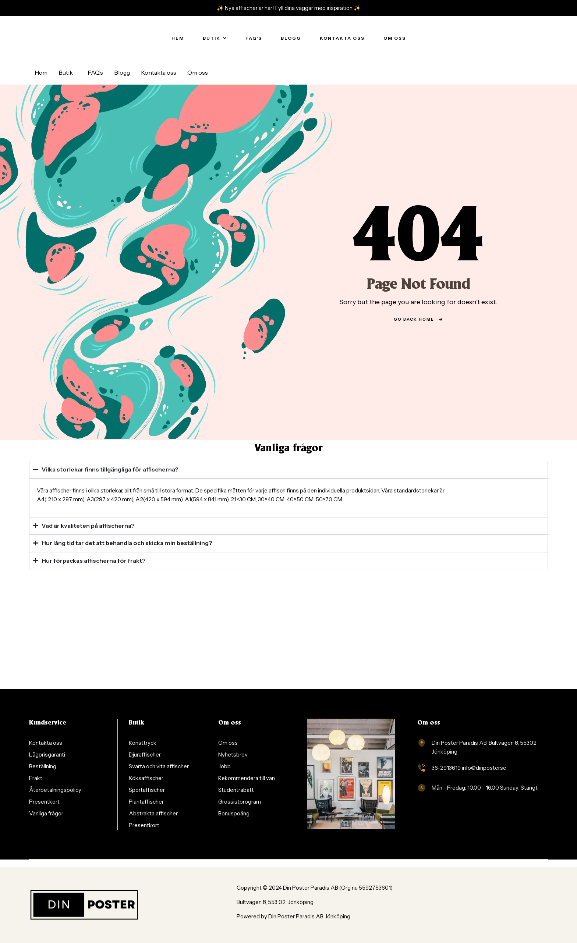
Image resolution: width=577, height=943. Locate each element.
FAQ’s (95, 72)
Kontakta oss (158, 72)
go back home (418, 319)
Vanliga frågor (288, 448)
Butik (66, 72)
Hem (41, 72)
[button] (67, 72)
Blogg (122, 72)
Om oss (197, 72)
